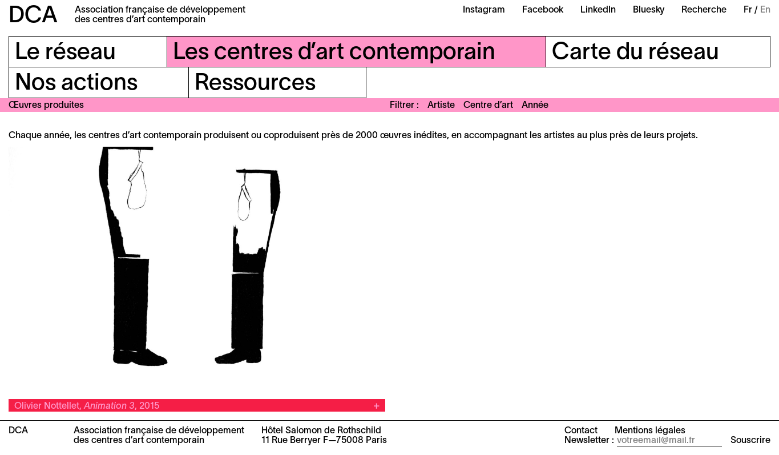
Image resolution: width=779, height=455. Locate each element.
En (765, 10)
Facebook (542, 10)
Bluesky (648, 10)
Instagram (484, 10)
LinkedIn (598, 10)
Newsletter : (589, 441)
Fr (748, 10)
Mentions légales (650, 431)
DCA (33, 16)
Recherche (703, 10)
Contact (581, 431)
